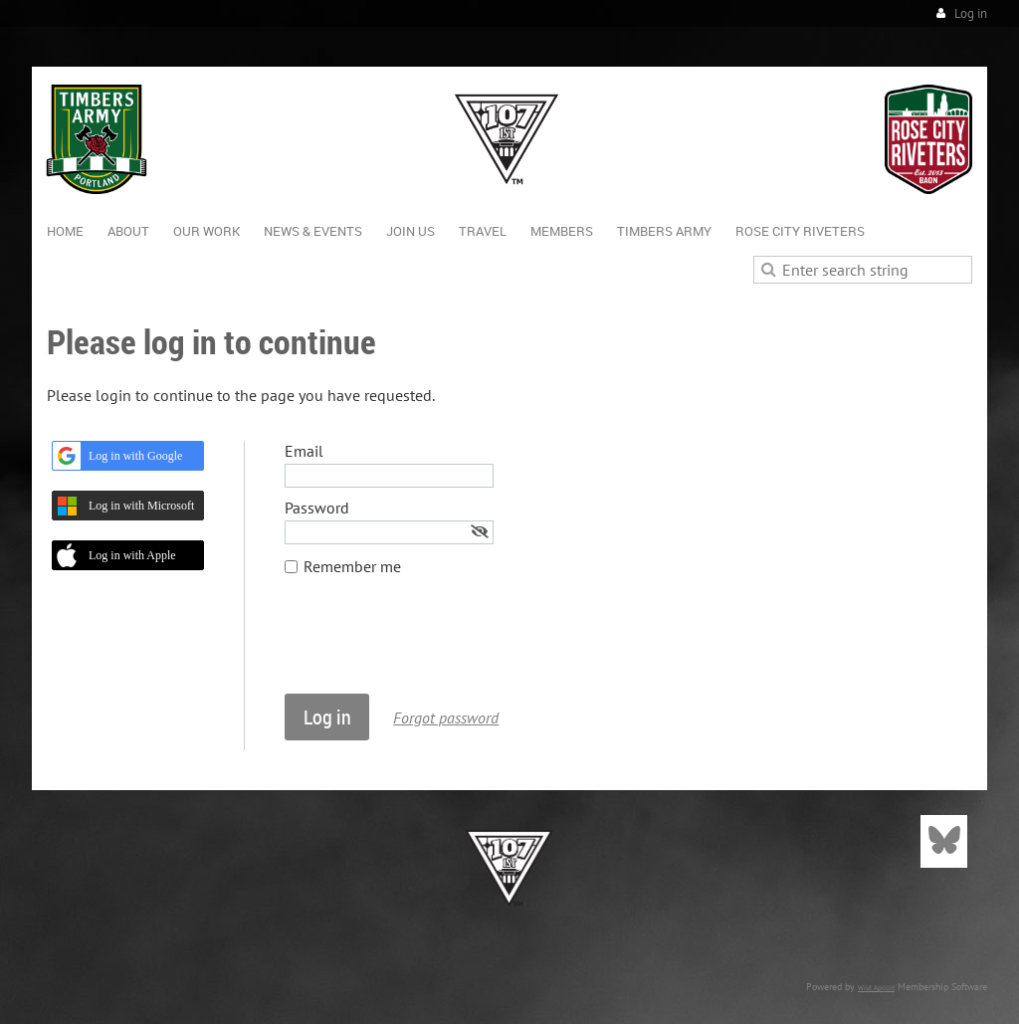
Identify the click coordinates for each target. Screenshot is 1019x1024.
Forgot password (446, 717)
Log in (970, 13)
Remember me (352, 566)
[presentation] (436, 645)
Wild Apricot (876, 987)
